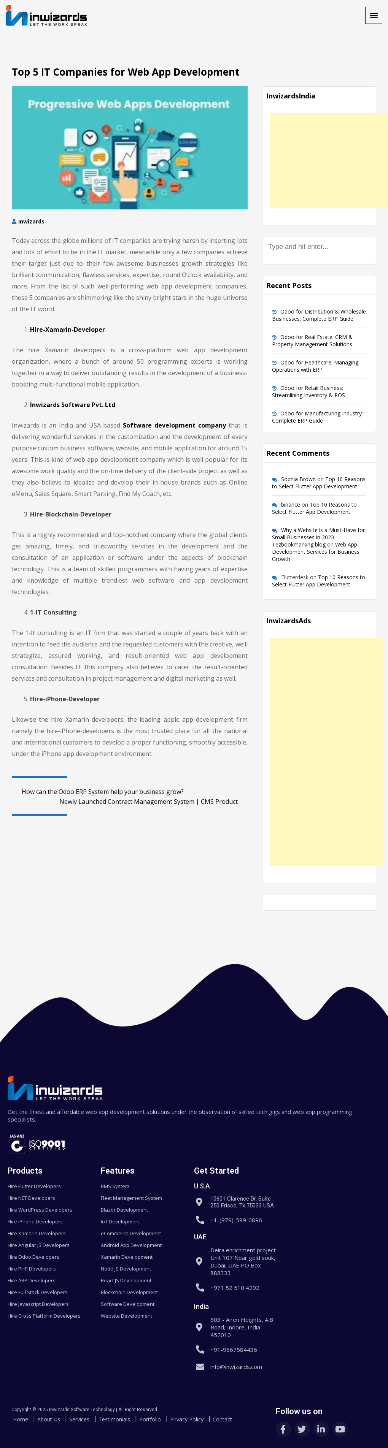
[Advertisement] (329, 160)
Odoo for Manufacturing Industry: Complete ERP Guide (317, 417)
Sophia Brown (298, 479)
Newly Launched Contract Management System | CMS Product (153, 801)
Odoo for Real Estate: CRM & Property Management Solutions (312, 340)
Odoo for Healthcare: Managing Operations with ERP (315, 366)
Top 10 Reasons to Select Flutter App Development (319, 482)
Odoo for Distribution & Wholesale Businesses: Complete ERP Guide (319, 315)
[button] (373, 15)
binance (290, 504)
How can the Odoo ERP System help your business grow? (98, 791)
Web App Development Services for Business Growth (315, 551)
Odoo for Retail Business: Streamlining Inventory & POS (308, 391)
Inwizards (31, 221)
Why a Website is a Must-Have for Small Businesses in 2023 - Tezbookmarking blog (318, 537)
